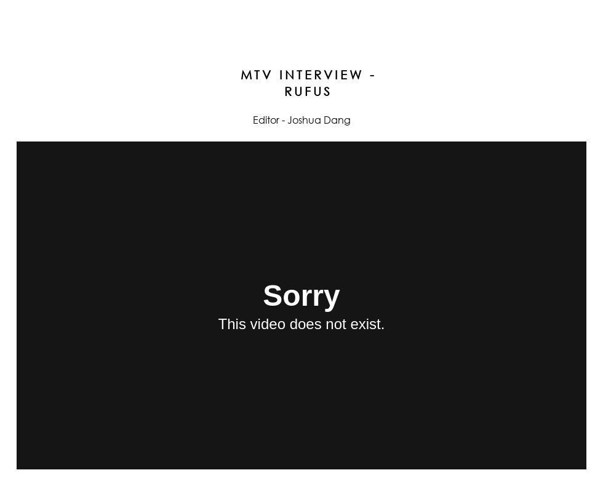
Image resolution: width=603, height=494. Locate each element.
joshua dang (301, 19)
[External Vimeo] (301, 305)
